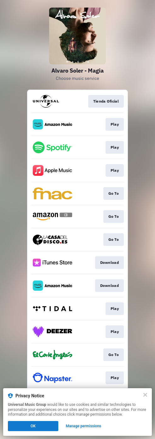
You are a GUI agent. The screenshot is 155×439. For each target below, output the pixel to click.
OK (33, 426)
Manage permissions (83, 426)
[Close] (145, 395)
